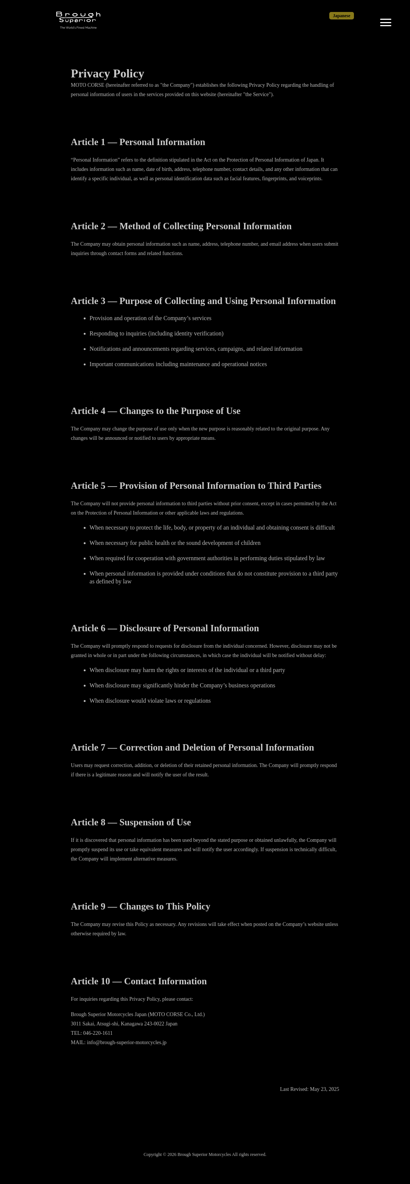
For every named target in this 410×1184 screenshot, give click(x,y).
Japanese (342, 15)
